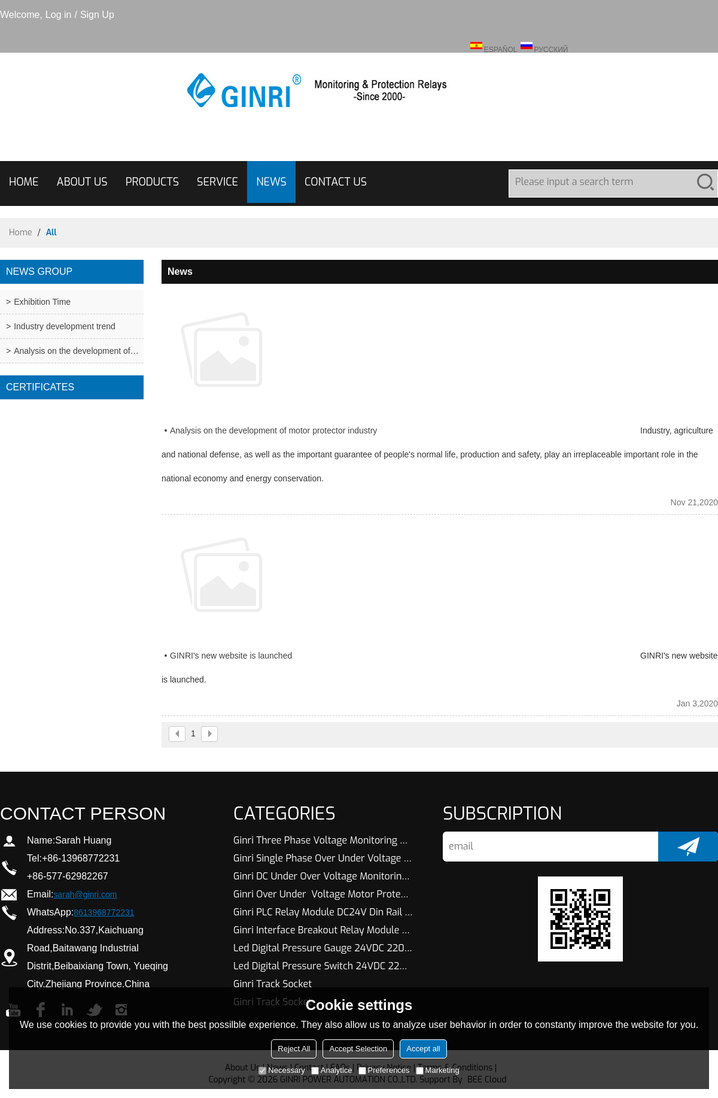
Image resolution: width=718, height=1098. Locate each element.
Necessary (281, 1070)
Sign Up (97, 15)
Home (20, 232)
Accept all (423, 1048)
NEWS (271, 182)
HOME (24, 182)
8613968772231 (104, 912)
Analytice (331, 1070)
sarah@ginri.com (85, 894)
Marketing (438, 1070)
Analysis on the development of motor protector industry (273, 430)
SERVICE (217, 182)
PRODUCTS (152, 182)
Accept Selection (358, 1048)
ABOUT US (82, 182)
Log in (58, 15)
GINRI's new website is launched (231, 655)
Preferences (384, 1070)
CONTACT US (336, 182)
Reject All (294, 1048)
